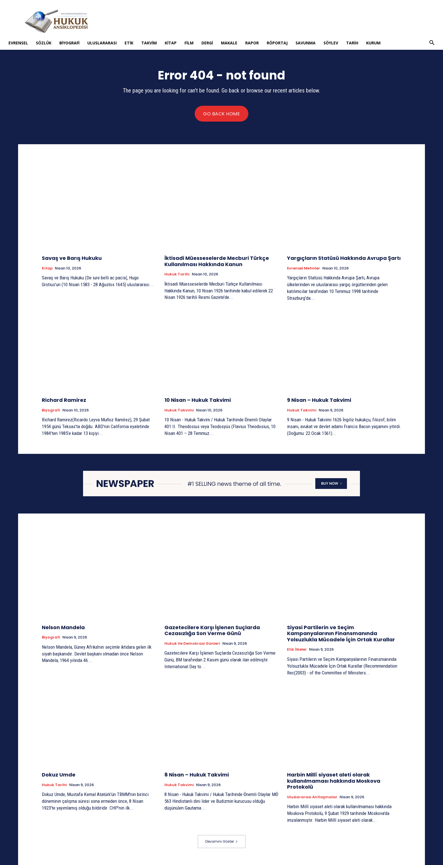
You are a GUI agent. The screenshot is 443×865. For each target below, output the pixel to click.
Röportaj (277, 43)
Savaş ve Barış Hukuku (72, 258)
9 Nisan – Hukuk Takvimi (319, 400)
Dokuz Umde (58, 774)
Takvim (149, 43)
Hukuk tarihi (177, 274)
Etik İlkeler (297, 649)
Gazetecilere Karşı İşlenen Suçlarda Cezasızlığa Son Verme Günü (212, 630)
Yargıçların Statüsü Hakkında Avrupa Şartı (344, 258)
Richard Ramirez (64, 400)
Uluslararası (102, 43)
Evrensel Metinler (303, 268)
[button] (431, 43)
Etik (129, 43)
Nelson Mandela (63, 627)
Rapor (252, 43)
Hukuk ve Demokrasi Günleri (192, 643)
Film (189, 43)
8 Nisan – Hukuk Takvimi (196, 774)
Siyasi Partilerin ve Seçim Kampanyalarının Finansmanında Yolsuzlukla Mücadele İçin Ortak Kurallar (341, 633)
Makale (229, 43)
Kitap (171, 43)
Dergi (207, 43)
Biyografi (69, 43)
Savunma (306, 43)
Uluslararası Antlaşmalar (312, 797)
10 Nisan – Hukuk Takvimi (197, 400)
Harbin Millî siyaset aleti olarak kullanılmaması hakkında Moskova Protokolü (333, 780)
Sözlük (43, 43)
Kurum (373, 43)
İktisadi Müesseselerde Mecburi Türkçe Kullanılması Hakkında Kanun (216, 261)
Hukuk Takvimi (179, 410)
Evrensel (18, 43)
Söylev (330, 43)
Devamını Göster (221, 841)
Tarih (352, 43)
